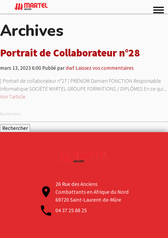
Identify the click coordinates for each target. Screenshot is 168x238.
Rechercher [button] (15, 128)
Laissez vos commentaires (104, 68)
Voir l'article (12, 96)
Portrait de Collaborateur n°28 (70, 52)
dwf (70, 68)
